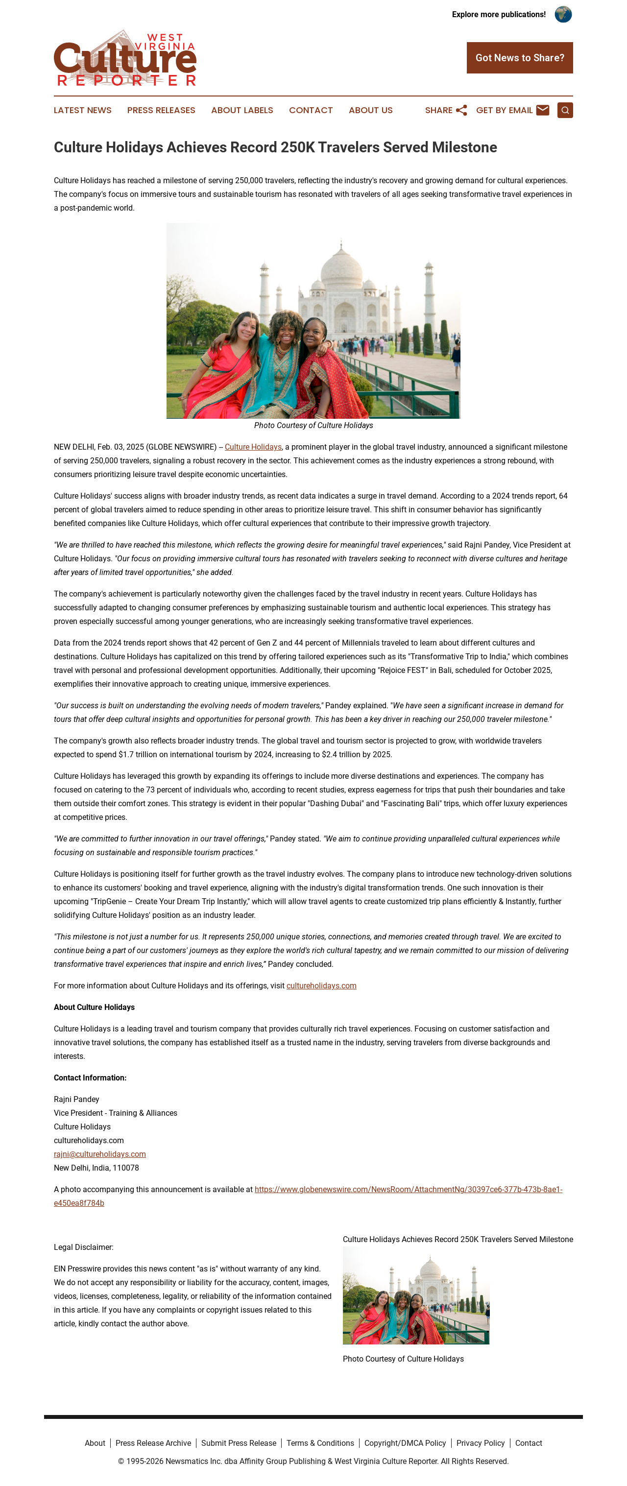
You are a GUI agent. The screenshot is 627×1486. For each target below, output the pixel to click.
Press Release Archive (153, 1443)
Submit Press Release (238, 1443)
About (95, 1443)
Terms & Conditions (320, 1443)
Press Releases (161, 110)
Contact (311, 110)
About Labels (242, 110)
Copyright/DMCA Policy (405, 1443)
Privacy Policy (481, 1443)
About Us (371, 110)
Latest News (83, 110)
